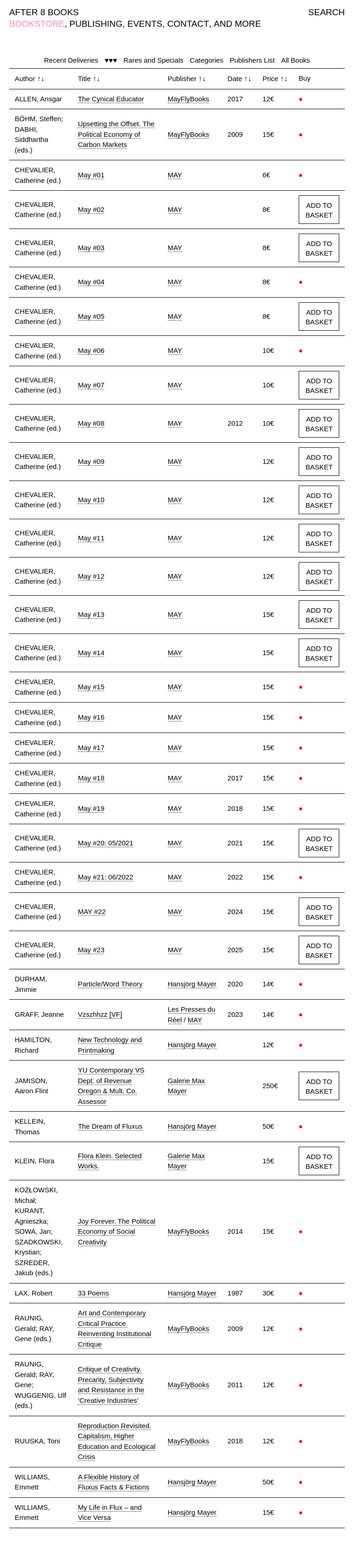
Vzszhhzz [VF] (100, 1014)
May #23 (91, 950)
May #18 (91, 778)
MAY (175, 175)
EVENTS (144, 24)
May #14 (91, 653)
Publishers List (252, 60)
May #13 (91, 614)
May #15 (91, 687)
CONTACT (188, 24)
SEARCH (326, 12)
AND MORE (237, 24)
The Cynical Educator (111, 99)
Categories (207, 60)
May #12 (91, 576)
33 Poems (93, 1293)
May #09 (91, 461)
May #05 (91, 316)
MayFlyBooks (188, 99)
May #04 (91, 282)
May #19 (91, 808)
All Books (295, 60)
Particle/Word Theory (110, 984)
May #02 (91, 209)
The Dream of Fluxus (110, 1126)
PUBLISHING (96, 24)
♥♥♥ (111, 60)
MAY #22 (92, 911)
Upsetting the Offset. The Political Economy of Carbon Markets (116, 134)
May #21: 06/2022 (105, 877)
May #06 (91, 350)
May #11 (91, 538)
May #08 (91, 423)
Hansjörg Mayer (192, 984)
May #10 (91, 500)
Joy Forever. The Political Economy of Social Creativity (116, 1231)
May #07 (91, 385)
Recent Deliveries (71, 60)
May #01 (91, 175)
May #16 (91, 717)
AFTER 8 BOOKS (44, 12)
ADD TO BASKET (319, 210)
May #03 (91, 248)
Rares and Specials (153, 60)
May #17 (91, 747)
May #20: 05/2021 (105, 843)
